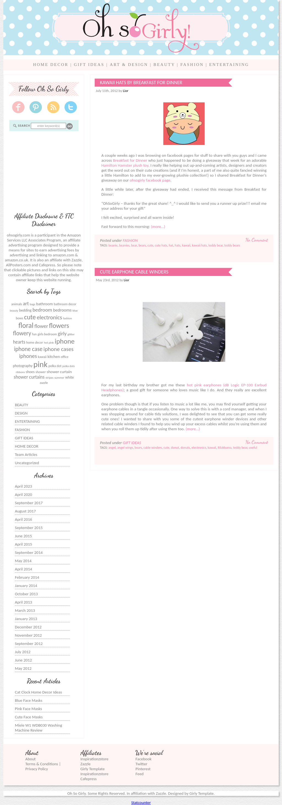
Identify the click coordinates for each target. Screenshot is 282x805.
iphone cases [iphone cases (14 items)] (59, 349)
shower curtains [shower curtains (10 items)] (29, 377)
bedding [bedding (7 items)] (25, 310)
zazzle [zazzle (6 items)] (44, 383)
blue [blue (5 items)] (75, 310)
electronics (198, 448)
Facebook (143, 758)
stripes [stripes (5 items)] (49, 377)
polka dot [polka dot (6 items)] (54, 366)
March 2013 (25, 610)
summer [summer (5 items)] (59, 377)
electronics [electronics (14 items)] (49, 317)
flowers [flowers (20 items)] (59, 326)
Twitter (141, 763)
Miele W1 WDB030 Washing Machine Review (38, 728)
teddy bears (232, 245)
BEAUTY (164, 64)
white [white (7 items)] (69, 377)
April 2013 (23, 602)
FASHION (192, 64)
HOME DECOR (51, 64)
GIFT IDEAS (89, 64)
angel (112, 448)
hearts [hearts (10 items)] (19, 342)
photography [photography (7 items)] (22, 365)
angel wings (125, 448)
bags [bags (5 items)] (32, 304)
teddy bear (215, 245)
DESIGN (21, 413)
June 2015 (23, 535)
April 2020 (23, 494)
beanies (124, 245)
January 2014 (26, 585)
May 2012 (23, 668)
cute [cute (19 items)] (30, 317)
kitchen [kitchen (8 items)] (54, 356)
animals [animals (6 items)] (16, 304)
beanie (113, 245)
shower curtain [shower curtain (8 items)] (59, 371)
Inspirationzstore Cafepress (94, 776)
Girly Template (92, 768)
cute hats (161, 245)
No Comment (257, 240)
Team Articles (26, 454)
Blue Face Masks (28, 700)
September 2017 (29, 502)
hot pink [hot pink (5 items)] (49, 342)
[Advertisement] (43, 171)
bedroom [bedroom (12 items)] (42, 310)
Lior (125, 91)
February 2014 (27, 577)
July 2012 (23, 651)
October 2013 (26, 593)
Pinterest (142, 768)
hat (171, 245)
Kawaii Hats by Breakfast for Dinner (141, 82)
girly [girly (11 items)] (62, 334)
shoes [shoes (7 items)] (30, 372)
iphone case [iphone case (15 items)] (28, 349)
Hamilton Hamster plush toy (124, 165)
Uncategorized (27, 462)
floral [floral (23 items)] (25, 325)
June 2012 (23, 660)
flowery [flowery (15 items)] (22, 333)
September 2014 (29, 552)
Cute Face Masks (29, 716)
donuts (185, 448)
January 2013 (26, 618)
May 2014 (23, 560)
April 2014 (23, 569)
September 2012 (29, 643)
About (30, 758)
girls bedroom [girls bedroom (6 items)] (47, 334)
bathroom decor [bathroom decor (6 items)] (65, 304)
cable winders (152, 448)
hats (177, 245)
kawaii (186, 245)
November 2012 (28, 635)
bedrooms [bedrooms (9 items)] (62, 310)
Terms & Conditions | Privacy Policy (43, 766)
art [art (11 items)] (26, 304)
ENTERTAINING (229, 64)
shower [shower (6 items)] (41, 372)
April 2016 (23, 519)
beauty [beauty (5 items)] (14, 310)
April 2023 (23, 486)
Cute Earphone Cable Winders (134, 272)
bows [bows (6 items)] (19, 318)
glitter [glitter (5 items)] (71, 334)
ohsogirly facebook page (150, 180)
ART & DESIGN (129, 64)
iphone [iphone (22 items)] (65, 341)
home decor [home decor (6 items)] (34, 342)
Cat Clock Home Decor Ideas (38, 692)
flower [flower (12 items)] (41, 326)
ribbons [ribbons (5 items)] (20, 372)
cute (150, 245)
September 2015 (29, 527)
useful (253, 448)
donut (175, 448)
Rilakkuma (224, 448)
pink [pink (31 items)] (40, 364)
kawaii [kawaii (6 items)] (42, 357)
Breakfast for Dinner (130, 160)
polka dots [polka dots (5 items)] (68, 366)
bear (134, 245)
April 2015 (23, 544)
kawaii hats (199, 245)
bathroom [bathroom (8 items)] (44, 303)
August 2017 (25, 511)
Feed (139, 773)
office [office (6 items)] (65, 357)
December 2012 (28, 627)
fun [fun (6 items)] (34, 334)
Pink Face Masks (28, 708)
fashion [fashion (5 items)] (67, 318)
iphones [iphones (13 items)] (28, 356)
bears (142, 245)
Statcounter (141, 802)
